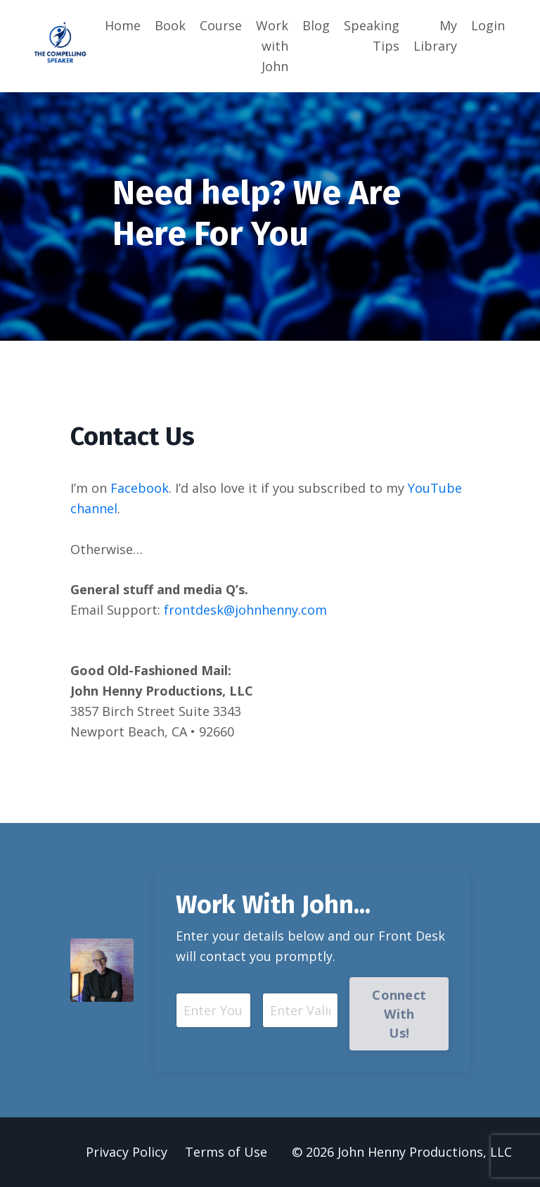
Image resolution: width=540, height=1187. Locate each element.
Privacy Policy (126, 1151)
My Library (435, 35)
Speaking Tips (371, 35)
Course (221, 25)
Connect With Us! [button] (399, 1013)
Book (170, 25)
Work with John (272, 46)
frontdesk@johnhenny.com (245, 609)
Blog (316, 25)
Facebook (139, 487)
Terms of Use (226, 1151)
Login (488, 25)
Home (123, 25)
